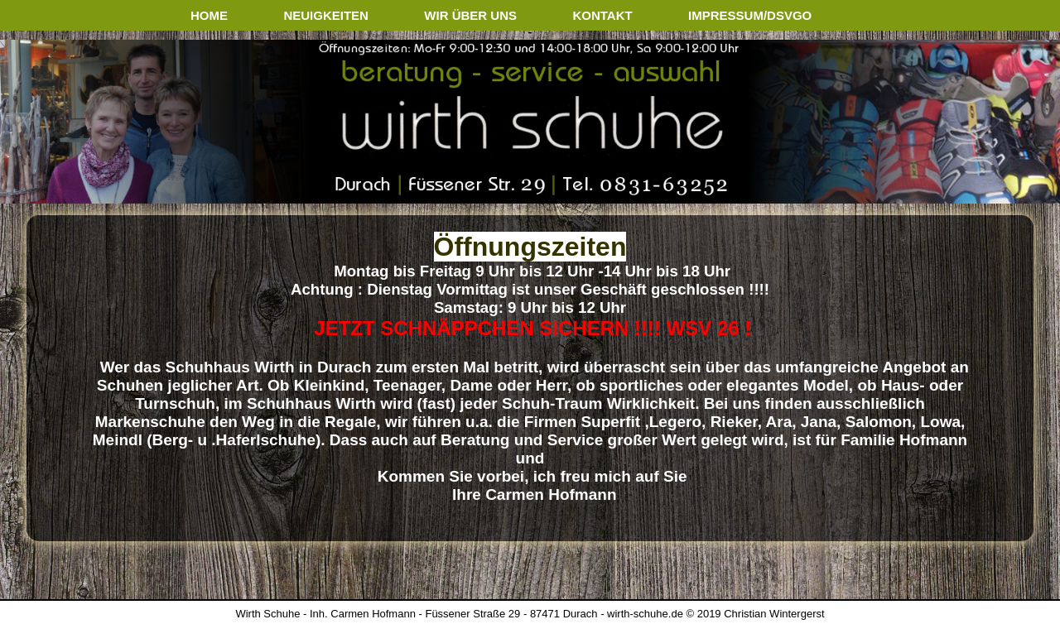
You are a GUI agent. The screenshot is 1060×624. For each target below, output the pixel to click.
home (209, 15)
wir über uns (470, 15)
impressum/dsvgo (750, 15)
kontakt (602, 15)
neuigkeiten (326, 15)
